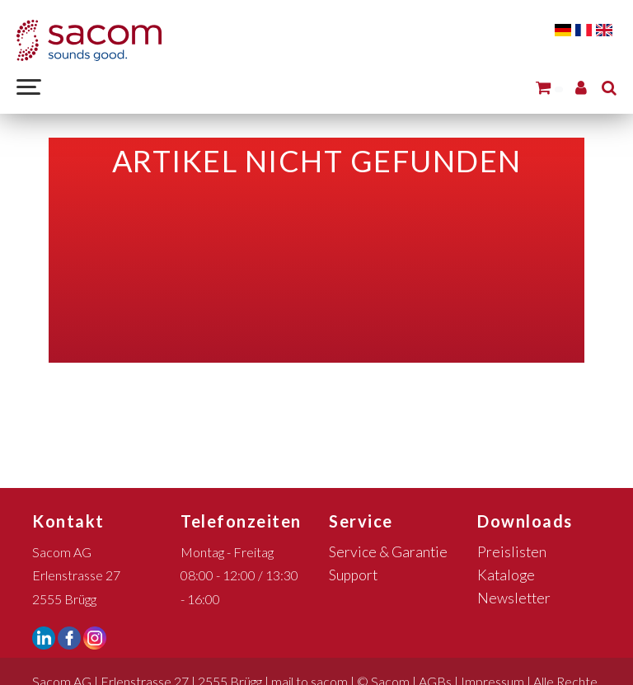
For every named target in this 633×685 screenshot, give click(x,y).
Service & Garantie (388, 552)
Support (353, 575)
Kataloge (506, 575)
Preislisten (511, 552)
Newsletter (514, 598)
